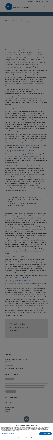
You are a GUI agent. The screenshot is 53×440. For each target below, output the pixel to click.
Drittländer (2, 428)
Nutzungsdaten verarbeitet (29, 427)
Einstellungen (4, 433)
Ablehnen (11, 433)
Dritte (18, 427)
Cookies (21, 427)
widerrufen (17, 430)
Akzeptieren (45, 433)
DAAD (16, 427)
